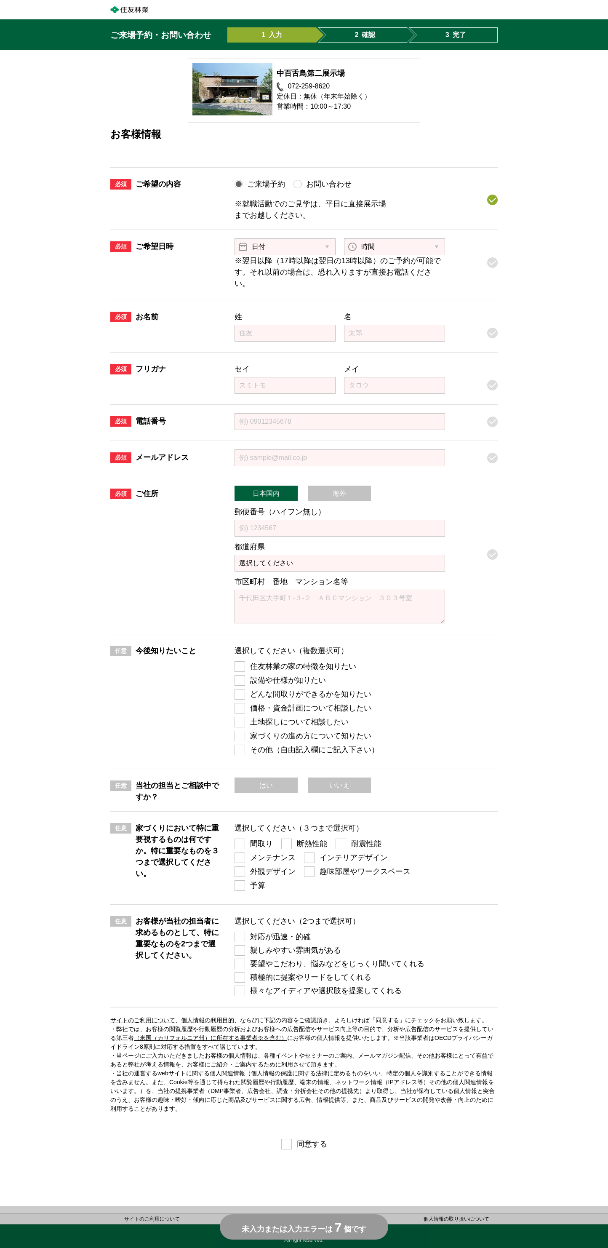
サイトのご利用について (142, 1020)
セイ (242, 369)
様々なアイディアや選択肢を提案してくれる (326, 990)
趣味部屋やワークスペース (365, 871)
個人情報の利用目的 (207, 1020)
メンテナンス (273, 857)
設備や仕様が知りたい (288, 680)
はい (266, 785)
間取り (261, 843)
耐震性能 (366, 843)
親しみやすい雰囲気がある (295, 950)
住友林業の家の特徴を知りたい (303, 666)
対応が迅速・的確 (280, 937)
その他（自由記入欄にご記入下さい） (314, 750)
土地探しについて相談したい (299, 722)
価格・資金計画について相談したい (310, 708)
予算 (257, 885)
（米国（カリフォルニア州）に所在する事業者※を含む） (210, 1037)
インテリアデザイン (354, 857)
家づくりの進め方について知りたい (310, 736)
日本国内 (266, 493)
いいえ (339, 785)
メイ (351, 369)
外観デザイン (273, 871)
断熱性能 (312, 843)
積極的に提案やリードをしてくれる (310, 977)
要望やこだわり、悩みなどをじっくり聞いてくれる (337, 963)
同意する (312, 1144)
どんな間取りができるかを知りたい (310, 694)
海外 (339, 493)
